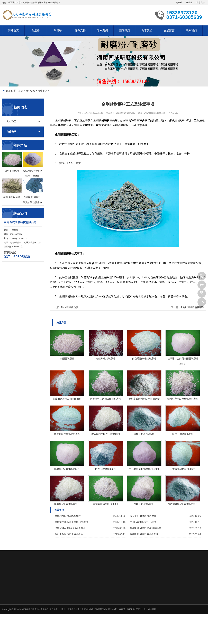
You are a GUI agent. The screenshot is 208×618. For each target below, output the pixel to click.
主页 (20, 90)
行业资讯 (42, 90)
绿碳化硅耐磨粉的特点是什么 (70, 528)
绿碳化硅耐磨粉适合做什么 (144, 516)
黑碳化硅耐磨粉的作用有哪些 (145, 528)
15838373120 (201, 276)
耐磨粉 (189, 2)
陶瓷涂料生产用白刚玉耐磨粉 (105, 398)
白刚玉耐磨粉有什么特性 (143, 522)
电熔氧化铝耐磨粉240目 (67, 469)
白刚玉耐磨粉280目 (144, 433)
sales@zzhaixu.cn (19, 238)
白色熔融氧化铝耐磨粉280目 (183, 504)
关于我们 (146, 30)
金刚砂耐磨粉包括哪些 (192, 307)
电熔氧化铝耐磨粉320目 (67, 504)
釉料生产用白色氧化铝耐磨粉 (182, 398)
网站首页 (13, 30)
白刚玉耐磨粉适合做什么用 (69, 534)
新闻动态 (124, 30)
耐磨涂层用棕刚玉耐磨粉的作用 (71, 522)
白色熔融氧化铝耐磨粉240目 (144, 469)
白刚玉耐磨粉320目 (182, 433)
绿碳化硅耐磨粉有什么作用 (144, 534)
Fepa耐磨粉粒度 (69, 307)
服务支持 (80, 30)
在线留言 (169, 30)
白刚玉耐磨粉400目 (144, 504)
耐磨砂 (179, 2)
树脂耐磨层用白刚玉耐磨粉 (67, 398)
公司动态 (11, 121)
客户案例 (102, 30)
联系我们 (200, 2)
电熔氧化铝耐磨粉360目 (105, 504)
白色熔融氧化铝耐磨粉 (144, 358)
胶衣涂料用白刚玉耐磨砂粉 (105, 433)
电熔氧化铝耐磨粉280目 (182, 469)
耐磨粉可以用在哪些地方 (68, 516)
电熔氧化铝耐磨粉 (105, 358)
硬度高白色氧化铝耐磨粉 (67, 433)
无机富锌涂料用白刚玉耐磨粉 (144, 398)
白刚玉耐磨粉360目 (105, 469)
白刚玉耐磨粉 (67, 358)
